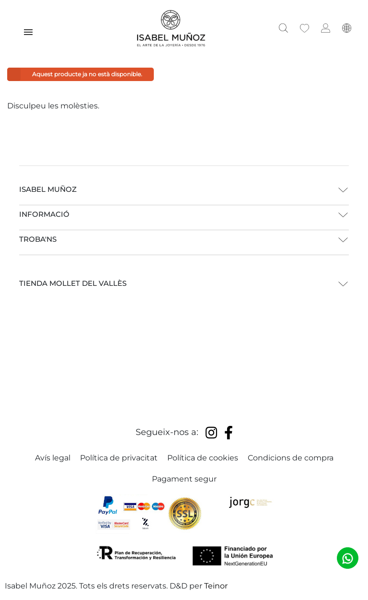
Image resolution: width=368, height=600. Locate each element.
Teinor (216, 585)
